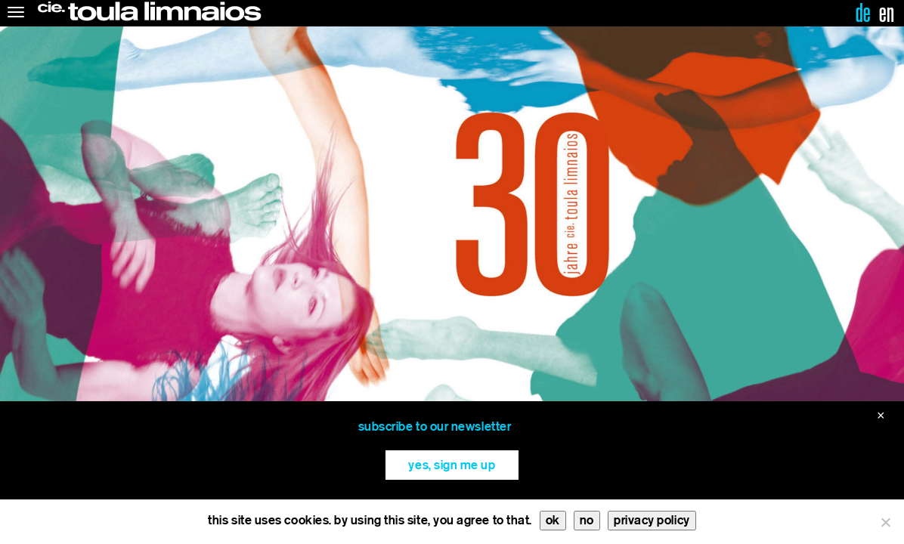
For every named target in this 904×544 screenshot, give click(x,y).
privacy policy (652, 520)
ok (553, 520)
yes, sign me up (451, 465)
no (587, 520)
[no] (885, 522)
